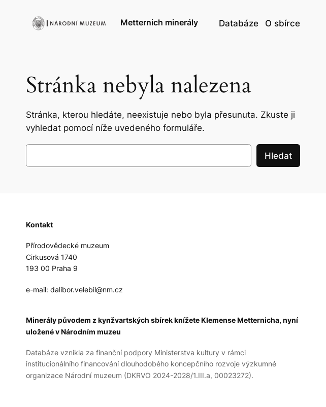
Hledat (278, 156)
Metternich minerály (159, 22)
